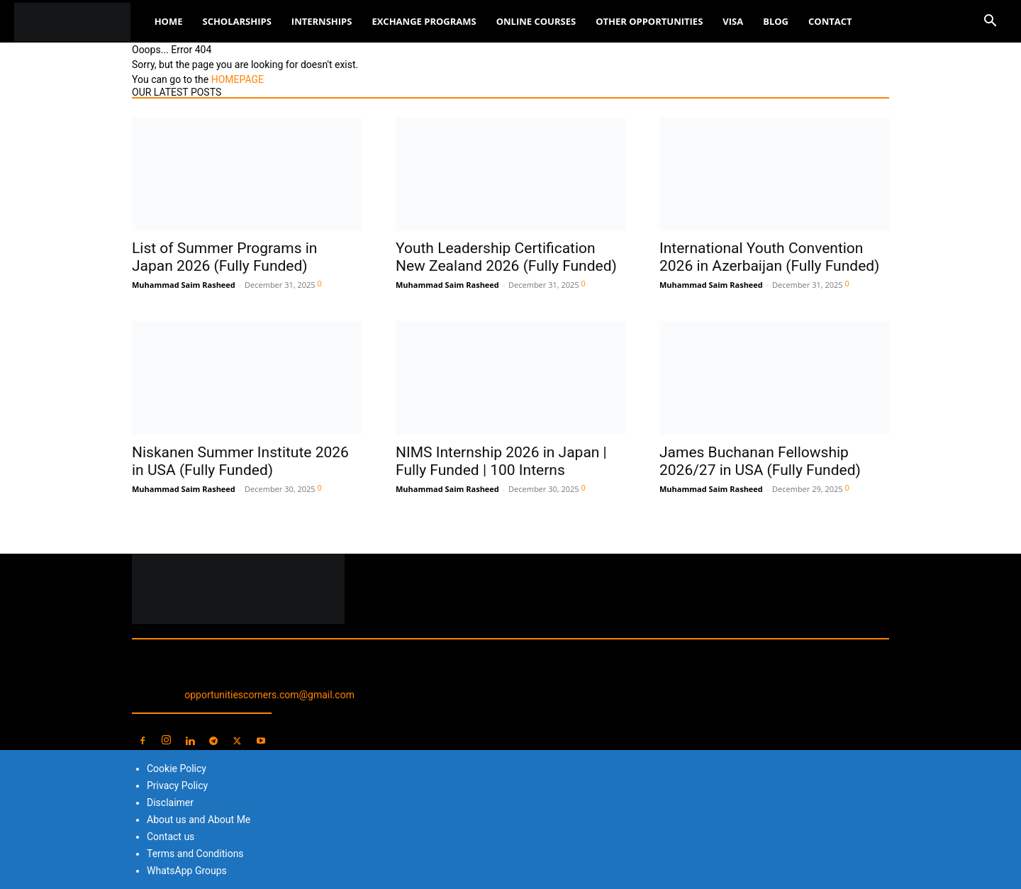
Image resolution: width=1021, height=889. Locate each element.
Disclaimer (170, 802)
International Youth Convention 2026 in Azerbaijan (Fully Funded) (769, 257)
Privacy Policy (177, 785)
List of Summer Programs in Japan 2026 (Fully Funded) (224, 257)
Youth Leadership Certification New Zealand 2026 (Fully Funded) (506, 257)
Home (169, 21)
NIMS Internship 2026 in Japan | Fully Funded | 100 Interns (501, 461)
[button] (990, 22)
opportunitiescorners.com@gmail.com (269, 694)
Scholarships (236, 21)
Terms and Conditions (195, 853)
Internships (321, 21)
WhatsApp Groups (187, 870)
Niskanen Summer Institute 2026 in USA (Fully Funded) (240, 461)
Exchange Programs (424, 21)
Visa (732, 21)
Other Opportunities (649, 21)
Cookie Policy (176, 768)
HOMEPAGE (237, 79)
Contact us (170, 836)
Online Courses (536, 21)
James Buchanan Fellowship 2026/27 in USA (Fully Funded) (760, 461)
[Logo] (79, 21)
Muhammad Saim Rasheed (183, 284)
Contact (830, 21)
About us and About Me (198, 819)
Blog (775, 21)
